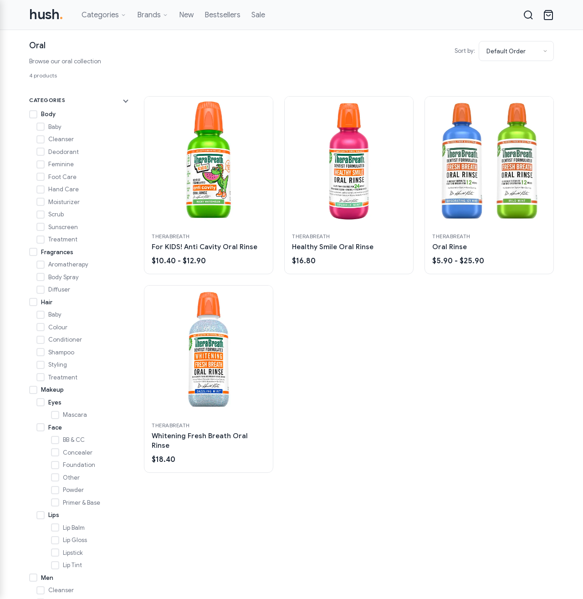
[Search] (528, 15)
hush (46, 14)
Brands (152, 15)
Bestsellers (222, 15)
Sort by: (465, 51)
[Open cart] (548, 15)
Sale (258, 15)
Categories (104, 15)
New (186, 15)
